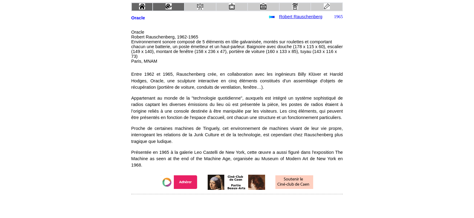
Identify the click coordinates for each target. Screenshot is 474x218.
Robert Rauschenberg (300, 16)
